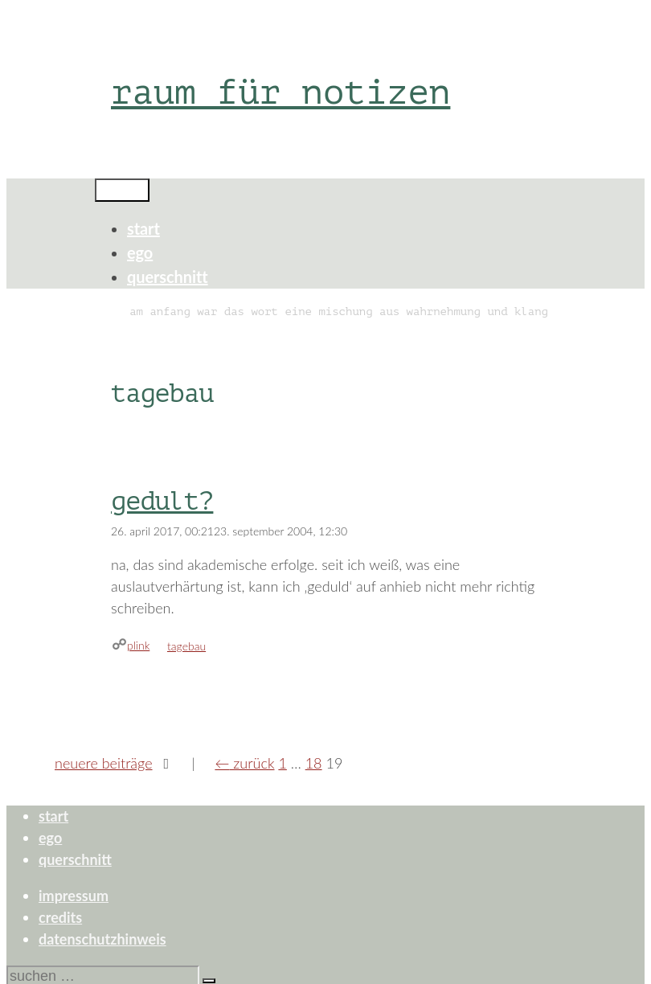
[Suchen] (209, 980)
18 (313, 763)
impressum (73, 895)
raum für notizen (280, 92)
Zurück (244, 763)
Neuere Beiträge (104, 763)
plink (138, 645)
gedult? (162, 501)
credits (60, 917)
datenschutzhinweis (102, 939)
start (143, 228)
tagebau (186, 646)
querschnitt (167, 276)
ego (140, 252)
